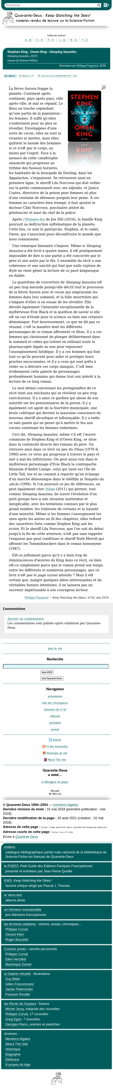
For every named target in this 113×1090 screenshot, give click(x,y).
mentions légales (65, 805)
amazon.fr (28, 76)
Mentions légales (17, 1039)
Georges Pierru (16, 1024)
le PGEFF (11, 866)
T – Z (84, 39)
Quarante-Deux (26, 837)
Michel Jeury (14, 1009)
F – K (51, 39)
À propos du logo (18, 1064)
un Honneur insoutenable (22, 909)
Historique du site (56, 753)
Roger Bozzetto (16, 939)
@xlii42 (57, 739)
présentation (55, 696)
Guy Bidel (12, 979)
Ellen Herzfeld (15, 959)
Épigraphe (13, 1054)
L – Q (62, 39)
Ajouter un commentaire (25, 619)
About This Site (57, 759)
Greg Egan (13, 1019)
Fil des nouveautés (57, 746)
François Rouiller (17, 994)
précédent (55, 722)
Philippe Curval (16, 929)
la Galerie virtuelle (17, 974)
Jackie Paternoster (19, 989)
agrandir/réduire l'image (103, 88)
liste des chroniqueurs (55, 702)
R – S (73, 39)
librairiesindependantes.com (59, 76)
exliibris (9, 847)
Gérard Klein (14, 934)
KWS (8, 880)
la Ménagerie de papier (55, 781)
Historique (12, 1049)
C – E (40, 39)
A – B (28, 39)
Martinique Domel (18, 964)
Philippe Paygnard (87, 65)
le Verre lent (13, 895)
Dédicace (12, 1059)
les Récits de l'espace (20, 1004)
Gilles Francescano (19, 984)
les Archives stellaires (20, 924)
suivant (55, 729)
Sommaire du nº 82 (55, 709)
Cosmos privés (15, 949)
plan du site (55, 648)
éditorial (55, 716)
